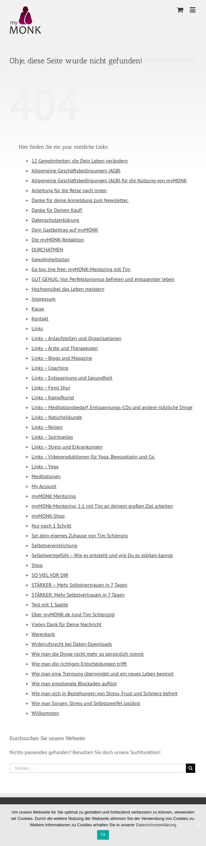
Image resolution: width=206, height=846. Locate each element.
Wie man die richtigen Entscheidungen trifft (79, 664)
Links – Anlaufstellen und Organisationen (76, 338)
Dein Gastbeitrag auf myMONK (65, 230)
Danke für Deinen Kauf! (57, 210)
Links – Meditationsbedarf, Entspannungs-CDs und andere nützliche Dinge (112, 407)
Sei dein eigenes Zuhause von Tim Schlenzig (80, 535)
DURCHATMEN (47, 249)
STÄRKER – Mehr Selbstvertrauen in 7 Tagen (79, 585)
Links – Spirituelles (52, 437)
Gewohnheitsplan (50, 259)
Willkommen (45, 713)
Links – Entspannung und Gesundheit (72, 377)
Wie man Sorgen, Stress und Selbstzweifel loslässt (86, 703)
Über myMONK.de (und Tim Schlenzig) (73, 614)
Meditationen (46, 476)
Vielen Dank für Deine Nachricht (66, 624)
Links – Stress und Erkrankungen (67, 447)
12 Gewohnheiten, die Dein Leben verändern (80, 160)
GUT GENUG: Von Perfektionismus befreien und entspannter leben (103, 279)
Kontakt (40, 318)
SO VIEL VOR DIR (50, 575)
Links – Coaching (50, 368)
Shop (37, 565)
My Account (44, 486)
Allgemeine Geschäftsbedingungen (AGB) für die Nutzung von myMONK (109, 180)
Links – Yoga (45, 466)
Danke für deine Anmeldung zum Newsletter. (80, 200)
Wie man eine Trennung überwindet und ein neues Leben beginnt (103, 673)
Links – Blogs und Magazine (62, 358)
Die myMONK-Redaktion (58, 239)
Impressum (43, 299)
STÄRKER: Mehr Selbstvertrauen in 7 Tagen (78, 594)
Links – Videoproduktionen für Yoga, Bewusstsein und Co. (93, 456)
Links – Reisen (47, 427)
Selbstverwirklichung (54, 545)
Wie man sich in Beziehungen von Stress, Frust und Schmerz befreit (104, 693)
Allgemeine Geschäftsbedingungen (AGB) (76, 170)
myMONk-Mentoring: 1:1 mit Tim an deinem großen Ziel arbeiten (102, 506)
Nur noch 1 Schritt (51, 525)
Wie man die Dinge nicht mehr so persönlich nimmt (88, 654)
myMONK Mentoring (54, 496)
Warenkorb (43, 634)
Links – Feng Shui (51, 387)
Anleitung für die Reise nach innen (69, 190)
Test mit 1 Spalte (50, 604)
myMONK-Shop (48, 516)
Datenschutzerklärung (55, 220)
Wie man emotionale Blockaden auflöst (74, 683)
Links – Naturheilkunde (57, 417)
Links (37, 328)
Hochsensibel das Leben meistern (68, 289)
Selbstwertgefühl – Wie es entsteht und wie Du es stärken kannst (102, 555)
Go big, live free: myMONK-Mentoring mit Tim (81, 269)
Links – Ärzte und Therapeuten (65, 348)
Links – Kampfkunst (53, 397)
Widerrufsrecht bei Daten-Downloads (72, 644)
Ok (103, 834)
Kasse (38, 308)
